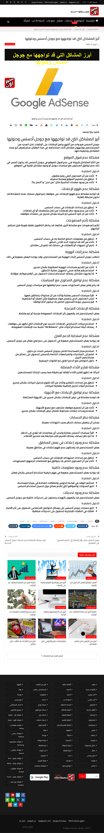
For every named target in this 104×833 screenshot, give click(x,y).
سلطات (93, 735)
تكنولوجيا (79, 20)
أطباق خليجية (91, 709)
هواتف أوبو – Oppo (14, 720)
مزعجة (22, 521)
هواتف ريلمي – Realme (17, 735)
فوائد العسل (42, 760)
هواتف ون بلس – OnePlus (16, 783)
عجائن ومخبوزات (90, 745)
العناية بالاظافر (66, 709)
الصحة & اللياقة (66, 704)
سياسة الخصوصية (37, 2)
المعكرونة (92, 720)
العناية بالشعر (66, 720)
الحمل (69, 694)
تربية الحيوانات (66, 745)
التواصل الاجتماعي (72, 521)
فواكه (93, 760)
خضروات (43, 755)
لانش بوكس (91, 755)
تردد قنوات (42, 750)
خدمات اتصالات (41, 720)
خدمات (68, 20)
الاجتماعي (90, 521)
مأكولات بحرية (90, 689)
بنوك (44, 730)
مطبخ (60, 20)
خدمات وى (42, 715)
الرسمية (53, 521)
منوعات (50, 20)
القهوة (68, 730)
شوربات (92, 740)
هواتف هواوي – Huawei (17, 770)
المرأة (27, 20)
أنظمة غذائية (66, 684)
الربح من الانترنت (9, 44)
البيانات (82, 521)
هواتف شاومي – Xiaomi (16, 751)
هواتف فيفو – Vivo (14, 758)
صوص (93, 730)
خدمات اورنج (42, 704)
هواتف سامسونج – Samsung (16, 743)
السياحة (68, 740)
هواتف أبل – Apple (14, 715)
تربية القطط (67, 750)
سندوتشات (91, 725)
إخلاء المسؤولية (74, 2)
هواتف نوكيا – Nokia (14, 763)
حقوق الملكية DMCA (51, 2)
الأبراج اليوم (42, 725)
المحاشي (92, 704)
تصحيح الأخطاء (43, 521)
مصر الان (25, 826)
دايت (69, 755)
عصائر (93, 750)
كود (28, 521)
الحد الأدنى (61, 521)
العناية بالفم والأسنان (64, 725)
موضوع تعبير (66, 765)
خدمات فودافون (40, 709)
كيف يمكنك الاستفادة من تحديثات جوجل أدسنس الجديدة (25, 541)
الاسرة (69, 689)
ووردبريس (18, 699)
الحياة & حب (38, 20)
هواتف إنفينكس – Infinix (16, 727)
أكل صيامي (91, 699)
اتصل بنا (22, 821)
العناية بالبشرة (66, 715)
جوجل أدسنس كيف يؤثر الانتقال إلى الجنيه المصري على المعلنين (78, 541)
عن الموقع (63, 2)
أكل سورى (91, 694)
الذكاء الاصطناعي (15, 704)
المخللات (92, 715)
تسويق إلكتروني (15, 709)
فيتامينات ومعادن (40, 765)
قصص (93, 765)
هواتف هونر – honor (14, 776)
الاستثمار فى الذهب (39, 689)
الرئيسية (92, 20)
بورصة (44, 735)
